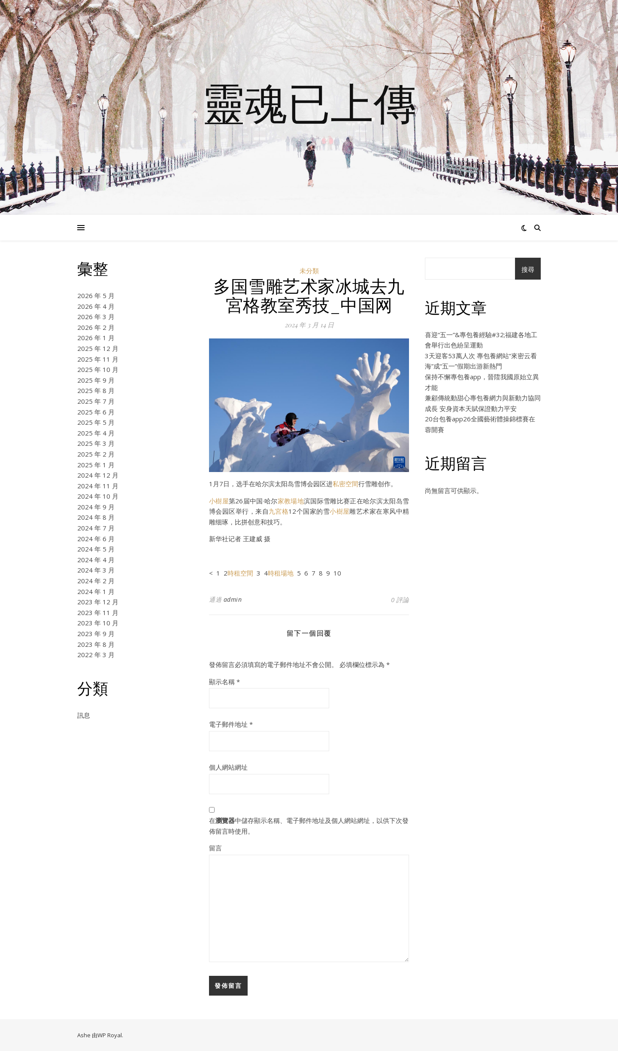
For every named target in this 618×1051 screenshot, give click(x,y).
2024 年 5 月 (96, 549)
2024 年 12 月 (97, 475)
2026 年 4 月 (96, 306)
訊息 (83, 715)
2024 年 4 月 (96, 559)
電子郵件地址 (231, 724)
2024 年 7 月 (96, 528)
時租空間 (240, 573)
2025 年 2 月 (96, 454)
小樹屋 (219, 501)
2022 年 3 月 (96, 654)
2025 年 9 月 (96, 380)
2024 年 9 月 (96, 507)
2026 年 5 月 (96, 295)
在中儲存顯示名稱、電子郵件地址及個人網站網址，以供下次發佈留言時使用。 (309, 825)
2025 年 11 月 (97, 359)
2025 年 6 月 (96, 412)
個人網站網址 (228, 767)
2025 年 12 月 (97, 348)
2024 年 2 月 (96, 580)
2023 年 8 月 (96, 644)
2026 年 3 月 (96, 316)
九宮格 (278, 511)
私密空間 (345, 483)
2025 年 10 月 (97, 369)
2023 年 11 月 (97, 612)
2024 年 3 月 (96, 570)
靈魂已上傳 (309, 102)
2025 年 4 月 (96, 433)
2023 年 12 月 (97, 601)
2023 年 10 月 (97, 622)
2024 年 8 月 (96, 517)
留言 (215, 848)
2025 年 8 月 (96, 390)
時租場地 (281, 573)
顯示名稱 (224, 681)
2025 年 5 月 (96, 422)
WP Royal (109, 1035)
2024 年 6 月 (96, 538)
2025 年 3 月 (96, 443)
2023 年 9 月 (96, 633)
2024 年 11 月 (97, 485)
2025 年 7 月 (96, 401)
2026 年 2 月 (96, 327)
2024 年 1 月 (96, 591)
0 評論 (400, 599)
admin (233, 599)
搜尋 (527, 269)
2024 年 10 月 (97, 496)
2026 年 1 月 (96, 337)
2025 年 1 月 (96, 464)
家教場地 (291, 501)
